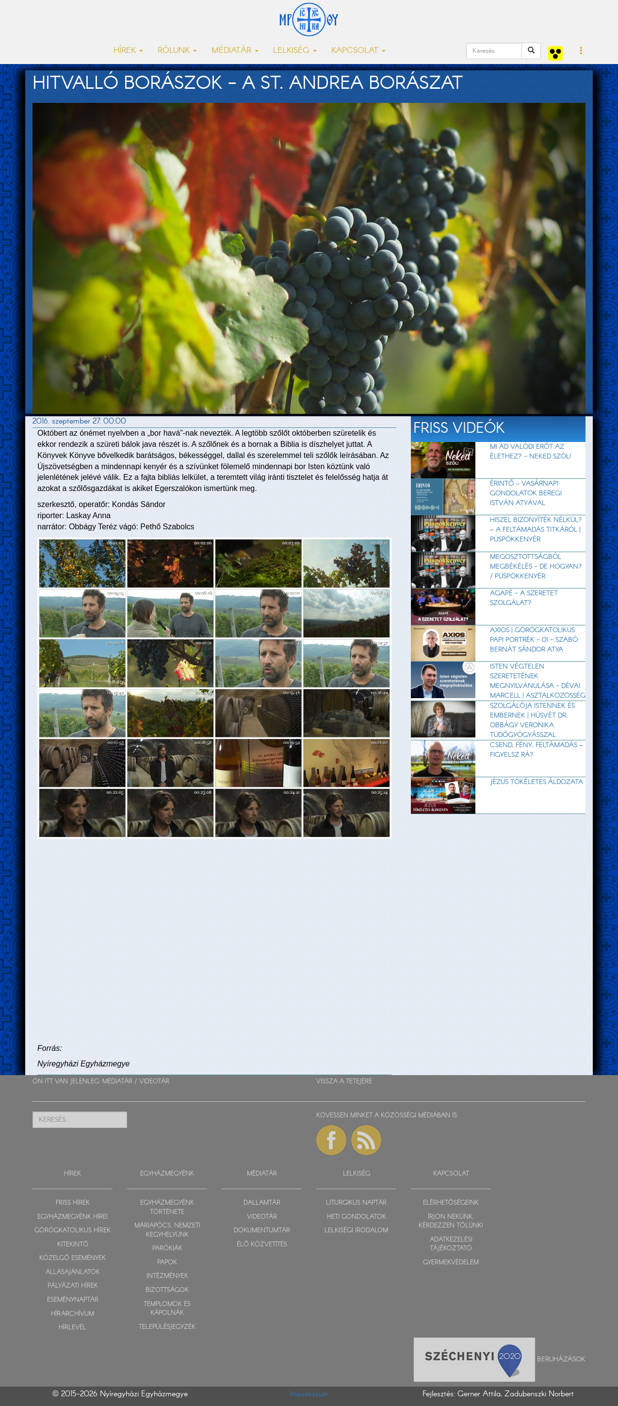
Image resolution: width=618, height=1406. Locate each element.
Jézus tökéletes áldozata (536, 782)
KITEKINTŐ (72, 1244)
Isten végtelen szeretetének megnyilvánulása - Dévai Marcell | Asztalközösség (537, 681)
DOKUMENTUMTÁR (262, 1230)
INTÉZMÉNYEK (167, 1276)
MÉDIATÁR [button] (235, 51)
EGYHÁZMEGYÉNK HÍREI (72, 1217)
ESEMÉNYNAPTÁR (72, 1300)
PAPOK (167, 1262)
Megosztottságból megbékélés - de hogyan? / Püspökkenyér (536, 566)
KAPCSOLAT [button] (358, 51)
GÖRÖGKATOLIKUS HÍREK (72, 1230)
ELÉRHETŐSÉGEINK (451, 1203)
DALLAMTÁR (262, 1203)
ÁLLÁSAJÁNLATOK (73, 1272)
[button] (581, 51)
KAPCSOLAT (451, 1173)
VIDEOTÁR (154, 1081)
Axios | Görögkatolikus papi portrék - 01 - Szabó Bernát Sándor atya (534, 639)
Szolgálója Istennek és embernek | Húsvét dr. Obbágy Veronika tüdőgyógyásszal (532, 720)
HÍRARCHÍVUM (72, 1314)
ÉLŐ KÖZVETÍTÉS (262, 1244)
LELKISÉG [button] (295, 51)
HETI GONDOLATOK (356, 1217)
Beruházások (561, 1359)
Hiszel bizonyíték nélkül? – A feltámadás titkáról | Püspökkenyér (536, 529)
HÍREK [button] (128, 51)
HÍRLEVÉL (72, 1327)
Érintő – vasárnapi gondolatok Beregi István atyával (526, 493)
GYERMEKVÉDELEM (451, 1262)
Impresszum (309, 1394)
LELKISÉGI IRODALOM (356, 1230)
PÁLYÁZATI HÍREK (73, 1286)
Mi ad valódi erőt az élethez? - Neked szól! (530, 451)
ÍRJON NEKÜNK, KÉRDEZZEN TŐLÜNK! (451, 1221)
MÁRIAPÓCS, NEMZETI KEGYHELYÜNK (167, 1230)
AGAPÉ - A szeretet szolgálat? (524, 598)
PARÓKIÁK (167, 1248)
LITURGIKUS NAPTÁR (356, 1203)
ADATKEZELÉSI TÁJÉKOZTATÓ (451, 1244)
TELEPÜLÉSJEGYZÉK (167, 1327)
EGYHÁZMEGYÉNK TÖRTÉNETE (167, 1207)
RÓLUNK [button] (177, 51)
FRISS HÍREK (73, 1203)
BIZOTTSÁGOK (167, 1290)
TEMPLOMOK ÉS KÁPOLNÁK (167, 1309)
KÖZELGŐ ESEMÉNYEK (72, 1258)
